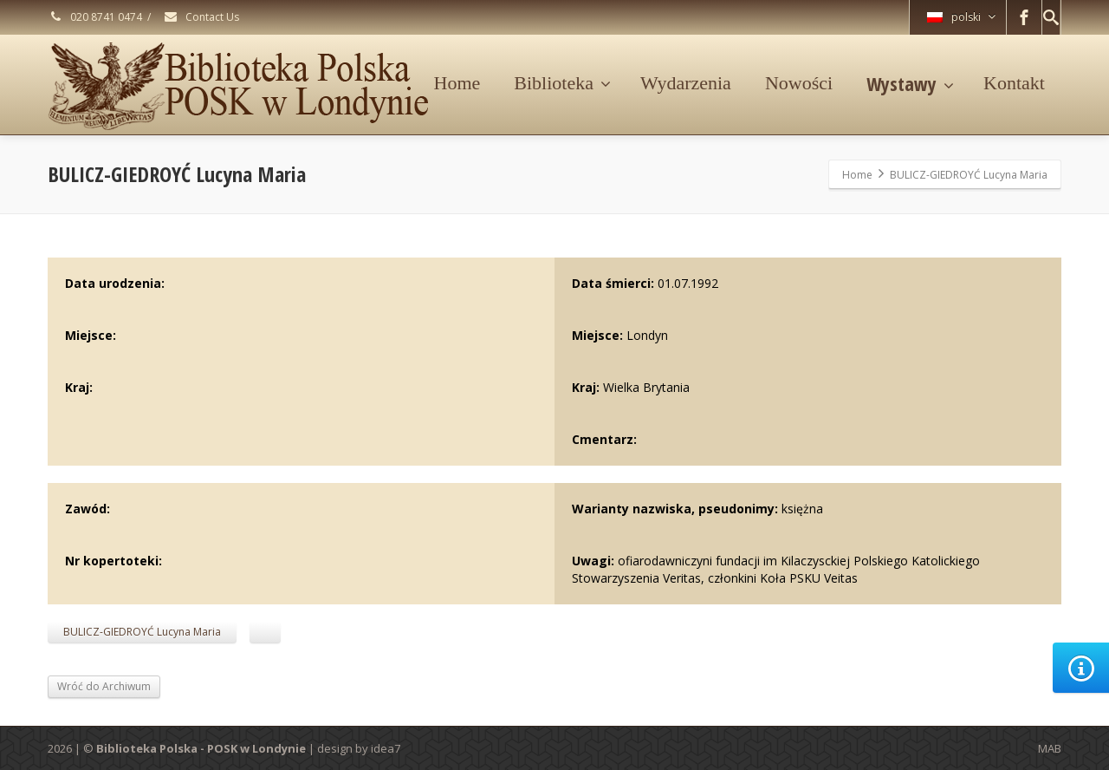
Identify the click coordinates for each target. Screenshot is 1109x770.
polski (961, 17)
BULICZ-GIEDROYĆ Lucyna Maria (142, 631)
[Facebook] (1024, 17)
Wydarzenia (685, 83)
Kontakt (1014, 83)
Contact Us (201, 17)
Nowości (799, 83)
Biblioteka (562, 83)
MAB (1049, 748)
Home (457, 83)
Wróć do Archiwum (104, 686)
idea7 (385, 748)
